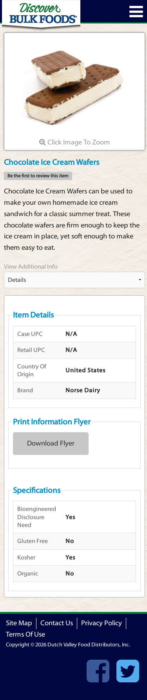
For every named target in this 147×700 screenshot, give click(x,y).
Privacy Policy (101, 623)
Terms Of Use (25, 634)
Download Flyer (50, 443)
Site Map (19, 623)
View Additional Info (31, 266)
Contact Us (56, 623)
